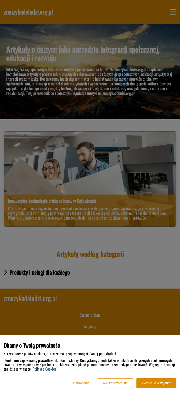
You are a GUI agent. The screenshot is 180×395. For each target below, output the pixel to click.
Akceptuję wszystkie (156, 383)
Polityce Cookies (44, 369)
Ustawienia (81, 383)
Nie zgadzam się (115, 383)
